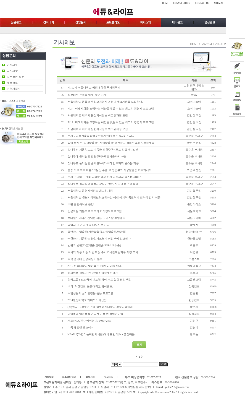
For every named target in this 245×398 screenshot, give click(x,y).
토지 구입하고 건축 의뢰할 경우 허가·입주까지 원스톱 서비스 (105, 177)
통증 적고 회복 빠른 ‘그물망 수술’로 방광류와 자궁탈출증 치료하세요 (110, 170)
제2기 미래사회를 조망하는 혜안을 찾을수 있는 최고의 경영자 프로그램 (111, 108)
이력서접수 (14, 88)
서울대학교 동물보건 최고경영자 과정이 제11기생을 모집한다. (105, 101)
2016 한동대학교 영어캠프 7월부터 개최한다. (95, 266)
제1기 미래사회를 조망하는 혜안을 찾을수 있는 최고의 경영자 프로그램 (111, 122)
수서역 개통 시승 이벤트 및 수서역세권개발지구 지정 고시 (103, 252)
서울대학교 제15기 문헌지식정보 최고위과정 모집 (98, 129)
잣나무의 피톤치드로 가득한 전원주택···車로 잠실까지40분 (103, 149)
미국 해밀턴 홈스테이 (81, 327)
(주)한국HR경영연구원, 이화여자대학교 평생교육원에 (101, 307)
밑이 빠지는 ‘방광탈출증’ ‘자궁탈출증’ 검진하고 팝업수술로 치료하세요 (111, 142)
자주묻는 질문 (15, 76)
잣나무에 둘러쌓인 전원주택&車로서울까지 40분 (97, 156)
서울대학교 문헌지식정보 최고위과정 (90, 190)
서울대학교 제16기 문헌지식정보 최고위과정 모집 (98, 115)
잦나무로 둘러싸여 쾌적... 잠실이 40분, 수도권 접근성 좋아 (103, 183)
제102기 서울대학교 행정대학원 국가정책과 (94, 87)
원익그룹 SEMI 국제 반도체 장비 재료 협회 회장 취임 (100, 279)
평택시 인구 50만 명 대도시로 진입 (88, 224)
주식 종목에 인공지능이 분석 (85, 259)
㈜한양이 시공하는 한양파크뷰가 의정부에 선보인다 (99, 238)
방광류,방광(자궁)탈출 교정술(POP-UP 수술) (94, 245)
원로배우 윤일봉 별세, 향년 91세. (87, 94)
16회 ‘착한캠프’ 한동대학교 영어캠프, (91, 286)
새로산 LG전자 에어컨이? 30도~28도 (90, 320)
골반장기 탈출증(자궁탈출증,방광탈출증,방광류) (97, 231)
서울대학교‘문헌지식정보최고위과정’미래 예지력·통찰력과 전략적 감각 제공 (114, 197)
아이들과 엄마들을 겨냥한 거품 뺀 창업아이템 (95, 313)
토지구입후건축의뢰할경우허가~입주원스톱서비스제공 (101, 136)
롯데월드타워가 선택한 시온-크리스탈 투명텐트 (96, 218)
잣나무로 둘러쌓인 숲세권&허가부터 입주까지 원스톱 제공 (103, 163)
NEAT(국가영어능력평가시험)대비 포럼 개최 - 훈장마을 (101, 334)
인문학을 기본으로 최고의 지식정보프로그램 (95, 211)
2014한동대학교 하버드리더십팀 (87, 300)
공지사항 (12, 71)
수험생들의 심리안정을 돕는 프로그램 (90, 293)
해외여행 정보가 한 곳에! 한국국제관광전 (93, 272)
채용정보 (12, 82)
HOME (194, 44)
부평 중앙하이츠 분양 (81, 204)
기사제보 (12, 65)
